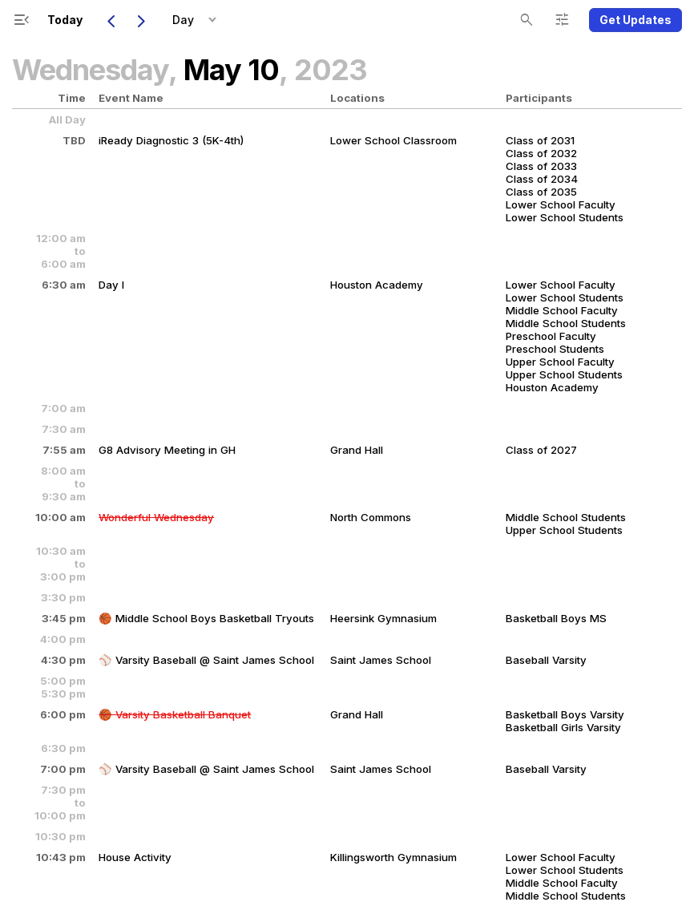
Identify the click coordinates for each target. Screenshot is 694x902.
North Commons (370, 517)
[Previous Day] (111, 20)
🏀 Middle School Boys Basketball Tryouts (206, 618)
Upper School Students (564, 374)
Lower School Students (564, 217)
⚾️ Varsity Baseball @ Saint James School (206, 659)
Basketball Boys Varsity (565, 714)
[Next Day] (141, 20)
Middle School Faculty (562, 310)
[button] (212, 20)
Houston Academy (376, 284)
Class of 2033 (541, 166)
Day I (111, 284)
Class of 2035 (541, 191)
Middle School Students (566, 323)
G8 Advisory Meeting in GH (167, 449)
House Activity (135, 857)
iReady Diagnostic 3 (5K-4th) (171, 140)
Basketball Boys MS (556, 618)
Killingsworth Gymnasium (393, 857)
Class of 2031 (540, 140)
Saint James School (380, 659)
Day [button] (183, 19)
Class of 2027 (541, 449)
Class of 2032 (541, 153)
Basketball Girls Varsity (563, 727)
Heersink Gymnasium (383, 618)
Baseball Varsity (546, 659)
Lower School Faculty (560, 204)
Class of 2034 (542, 178)
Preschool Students (555, 348)
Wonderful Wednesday (156, 517)
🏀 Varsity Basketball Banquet (175, 714)
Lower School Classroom (393, 140)
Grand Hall (356, 449)
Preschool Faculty (551, 336)
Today (65, 19)
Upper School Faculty (560, 361)
